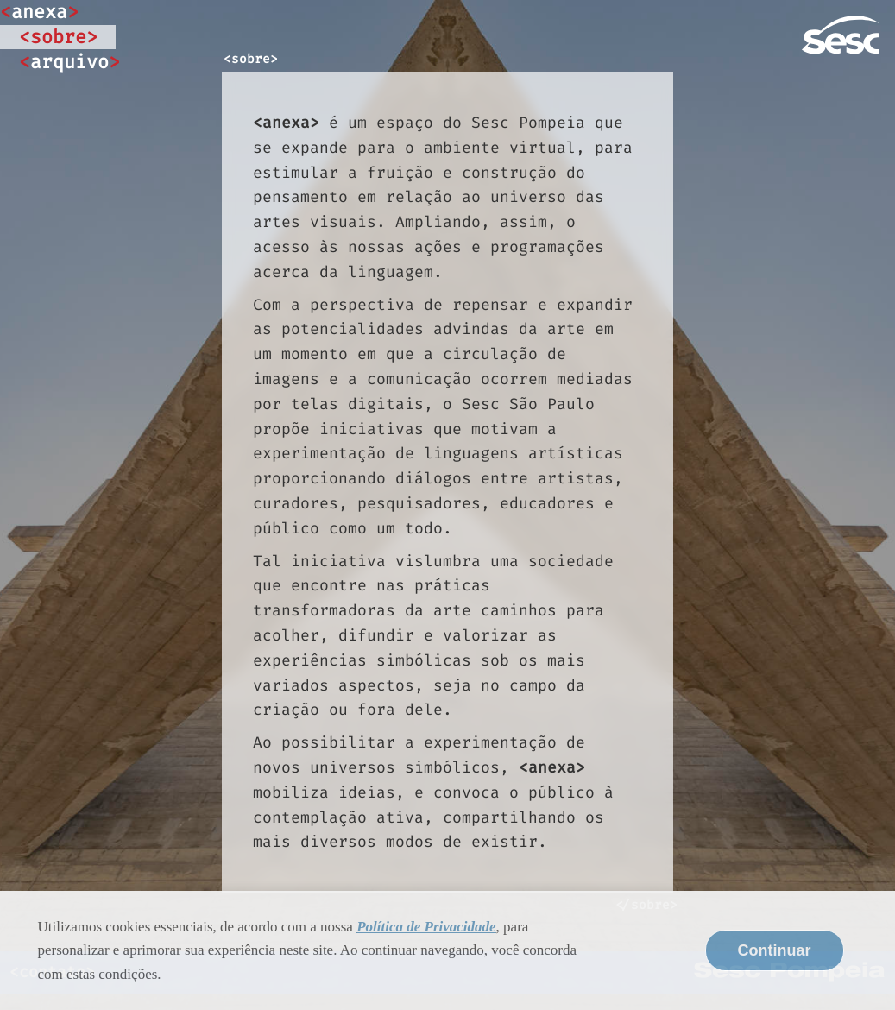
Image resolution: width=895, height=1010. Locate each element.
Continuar (774, 950)
